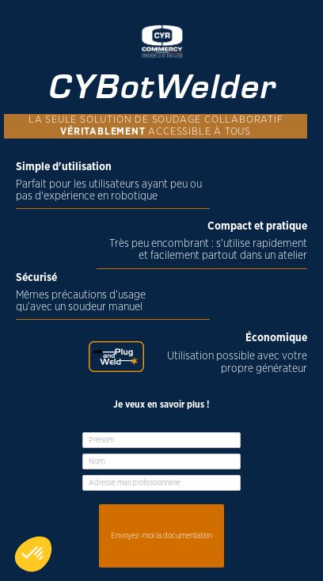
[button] (33, 554)
